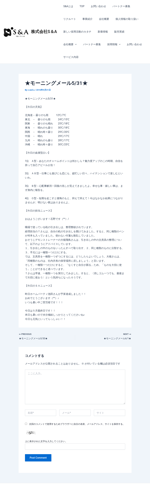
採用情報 (92, 44)
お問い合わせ (95, 6)
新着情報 (101, 31)
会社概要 (83, 18)
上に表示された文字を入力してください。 (46, 429)
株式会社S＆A (44, 25)
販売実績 (116, 31)
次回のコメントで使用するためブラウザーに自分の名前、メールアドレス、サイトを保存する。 (77, 412)
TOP (80, 6)
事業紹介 (68, 18)
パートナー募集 (117, 6)
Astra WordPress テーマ (101, 478)
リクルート (137, 6)
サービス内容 (132, 44)
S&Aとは (68, 6)
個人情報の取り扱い (104, 18)
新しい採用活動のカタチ (77, 31)
